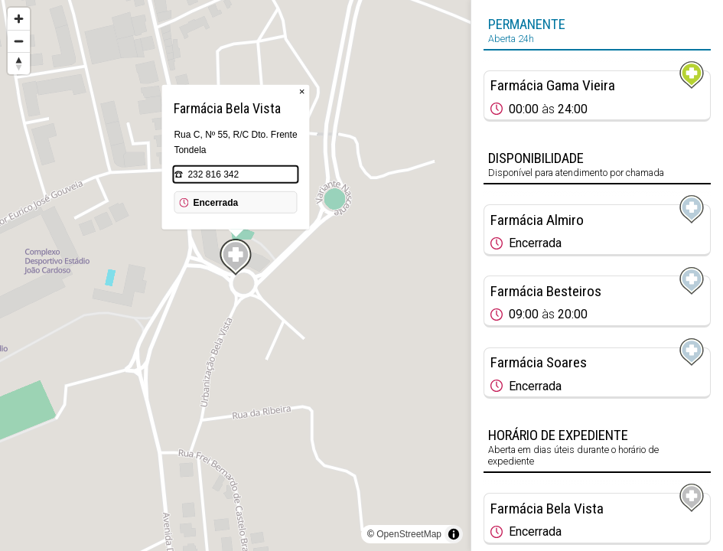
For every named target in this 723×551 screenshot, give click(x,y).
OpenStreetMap (408, 534)
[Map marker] (236, 257)
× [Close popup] (302, 91)
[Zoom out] (19, 41)
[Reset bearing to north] (19, 63)
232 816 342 (213, 174)
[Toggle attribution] (454, 534)
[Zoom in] (19, 19)
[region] (235, 275)
